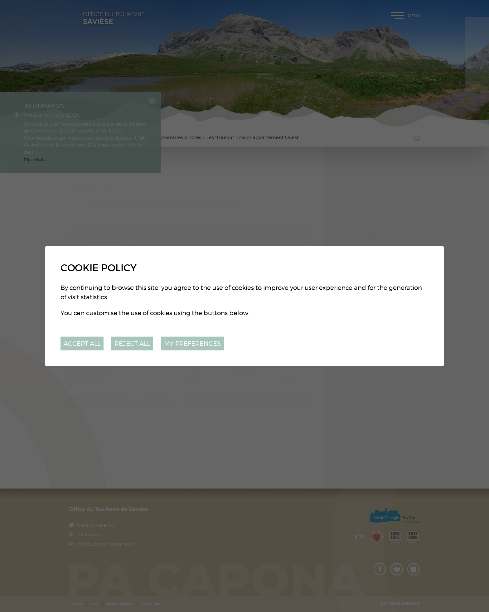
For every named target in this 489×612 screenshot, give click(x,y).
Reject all (132, 343)
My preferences (192, 343)
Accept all (82, 343)
